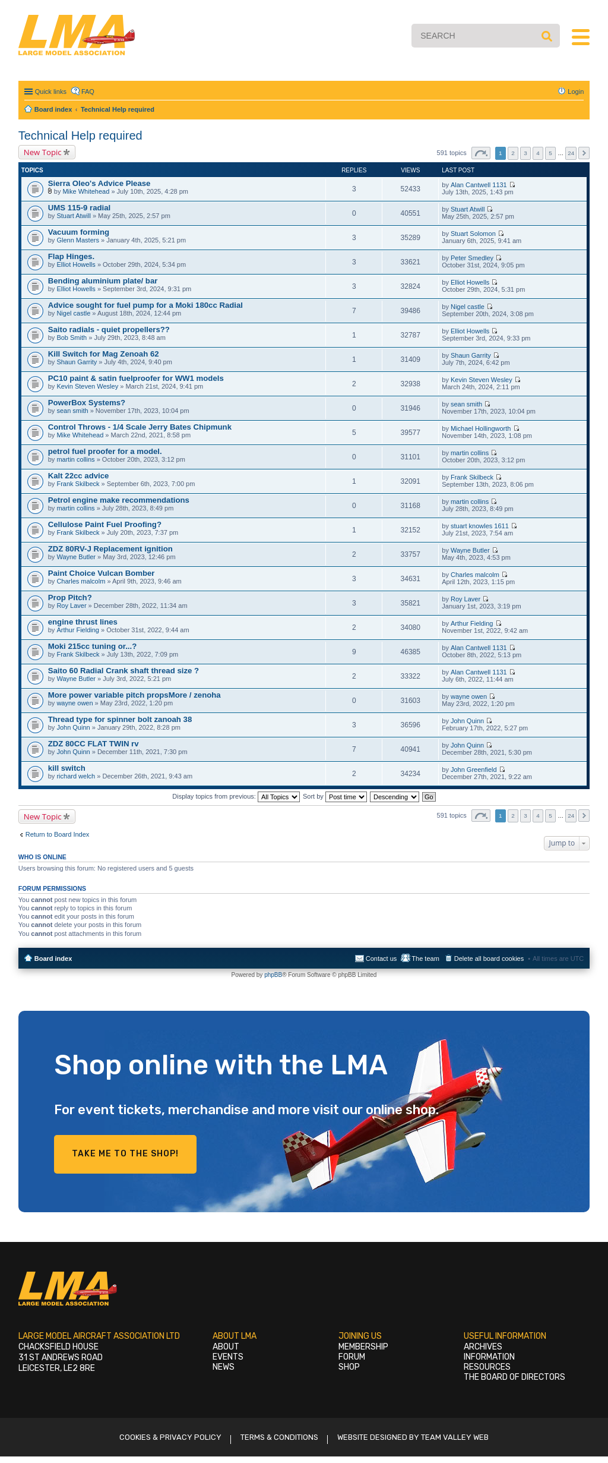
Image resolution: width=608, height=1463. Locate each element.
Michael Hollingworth (481, 428)
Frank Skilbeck (77, 483)
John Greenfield (474, 769)
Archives (483, 1347)
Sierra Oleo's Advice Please (99, 183)
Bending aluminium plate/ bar (103, 280)
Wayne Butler (76, 556)
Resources (487, 1367)
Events (228, 1357)
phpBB (273, 975)
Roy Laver (71, 605)
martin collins (75, 459)
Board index (53, 958)
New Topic (43, 152)
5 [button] (550, 153)
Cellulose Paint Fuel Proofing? (105, 524)
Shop (349, 1367)
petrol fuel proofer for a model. (105, 451)
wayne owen (74, 703)
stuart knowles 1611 (480, 525)
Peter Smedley (472, 257)
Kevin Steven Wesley (87, 386)
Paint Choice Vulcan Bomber (101, 573)
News (224, 1367)
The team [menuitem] (425, 958)
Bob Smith (71, 337)
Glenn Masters (77, 240)
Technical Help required (80, 135)
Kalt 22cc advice (78, 475)
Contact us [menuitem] (381, 958)
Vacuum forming (78, 232)
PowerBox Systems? (86, 402)
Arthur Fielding (77, 629)
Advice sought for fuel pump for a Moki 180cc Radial (145, 305)
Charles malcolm (80, 581)
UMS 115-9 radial (79, 207)
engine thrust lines (83, 621)
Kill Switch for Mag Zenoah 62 (103, 353)
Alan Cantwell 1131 (479, 184)
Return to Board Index (58, 834)
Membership (363, 1347)
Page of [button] (480, 153)
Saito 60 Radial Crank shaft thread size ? (123, 670)
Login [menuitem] (576, 91)
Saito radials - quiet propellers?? (109, 329)
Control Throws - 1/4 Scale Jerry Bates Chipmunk (140, 426)
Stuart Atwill (73, 215)
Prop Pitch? (70, 597)
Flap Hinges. (71, 256)
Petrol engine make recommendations (118, 500)
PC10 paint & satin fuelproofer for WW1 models (136, 378)
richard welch (75, 776)
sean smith (72, 410)
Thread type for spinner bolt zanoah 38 (120, 719)
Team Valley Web (455, 1437)
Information (489, 1357)
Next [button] (584, 153)
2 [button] (513, 153)
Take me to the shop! (125, 1154)
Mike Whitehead (85, 191)
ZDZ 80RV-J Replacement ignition (110, 548)
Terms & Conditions (279, 1437)
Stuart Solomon (473, 233)
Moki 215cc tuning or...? (92, 646)
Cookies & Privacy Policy (170, 1437)
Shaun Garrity (76, 361)
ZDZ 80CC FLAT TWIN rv (93, 743)
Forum (351, 1357)
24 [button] (571, 153)
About (226, 1347)
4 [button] (538, 153)
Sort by (335, 796)
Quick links (50, 91)
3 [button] (525, 153)
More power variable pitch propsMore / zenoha (134, 694)
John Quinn (73, 727)
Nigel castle (73, 313)
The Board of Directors (514, 1377)
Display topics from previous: (236, 796)
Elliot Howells (75, 264)
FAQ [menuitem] (87, 91)
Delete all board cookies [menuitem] (489, 958)
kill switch (67, 768)
